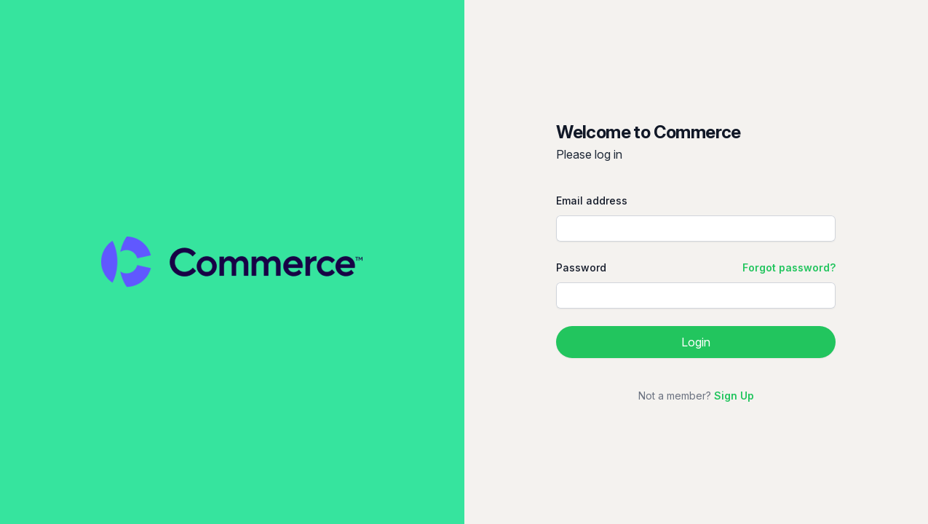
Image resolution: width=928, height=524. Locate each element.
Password (581, 267)
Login (695, 342)
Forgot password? (789, 267)
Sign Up (734, 395)
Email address (591, 200)
